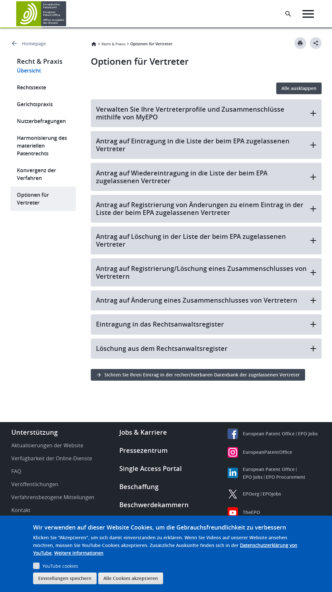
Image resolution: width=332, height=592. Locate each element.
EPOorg (251, 494)
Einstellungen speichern (64, 578)
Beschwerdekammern (154, 504)
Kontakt (20, 510)
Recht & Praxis (113, 43)
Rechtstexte (31, 87)
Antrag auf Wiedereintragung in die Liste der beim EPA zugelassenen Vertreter (206, 177)
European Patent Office (269, 433)
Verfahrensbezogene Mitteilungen (52, 497)
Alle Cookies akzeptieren (130, 578)
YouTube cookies (60, 566)
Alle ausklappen (298, 88)
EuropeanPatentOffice (267, 452)
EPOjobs (272, 494)
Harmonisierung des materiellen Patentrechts (42, 145)
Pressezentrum (143, 450)
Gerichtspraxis (35, 104)
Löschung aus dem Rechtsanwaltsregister (206, 348)
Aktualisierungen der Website (47, 445)
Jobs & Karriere (143, 432)
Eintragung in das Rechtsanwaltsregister (206, 324)
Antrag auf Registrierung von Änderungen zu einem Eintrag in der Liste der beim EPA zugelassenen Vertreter (206, 208)
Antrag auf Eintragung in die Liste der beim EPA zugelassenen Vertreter (206, 145)
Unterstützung (34, 432)
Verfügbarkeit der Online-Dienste (51, 458)
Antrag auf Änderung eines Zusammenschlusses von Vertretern (206, 300)
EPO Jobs (308, 433)
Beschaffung (139, 486)
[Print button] (300, 43)
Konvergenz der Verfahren (36, 174)
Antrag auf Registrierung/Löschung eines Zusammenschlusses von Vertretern (206, 272)
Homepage (34, 43)
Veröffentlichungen (34, 484)
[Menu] (308, 14)
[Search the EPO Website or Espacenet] (288, 14)
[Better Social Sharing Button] (316, 43)
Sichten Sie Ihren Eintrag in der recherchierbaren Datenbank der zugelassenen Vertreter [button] (202, 375)
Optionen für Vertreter (33, 198)
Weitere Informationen (78, 553)
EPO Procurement (285, 477)
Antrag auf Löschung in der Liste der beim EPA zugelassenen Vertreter (206, 240)
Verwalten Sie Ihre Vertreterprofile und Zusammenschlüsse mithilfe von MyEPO (206, 113)
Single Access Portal (150, 468)
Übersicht (29, 70)
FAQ (16, 471)
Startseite (94, 44)
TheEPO (251, 512)
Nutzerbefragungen (41, 121)
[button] (67, 13)
